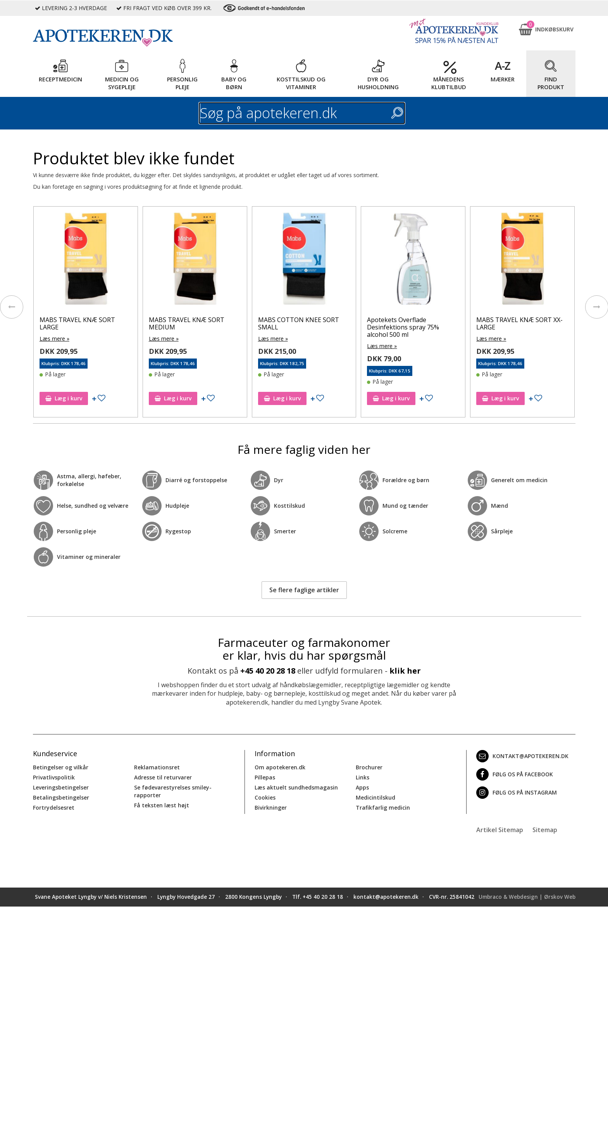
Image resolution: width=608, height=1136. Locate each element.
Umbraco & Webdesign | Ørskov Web (527, 896)
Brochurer (369, 767)
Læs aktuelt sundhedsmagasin (296, 787)
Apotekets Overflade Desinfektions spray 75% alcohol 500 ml (403, 327)
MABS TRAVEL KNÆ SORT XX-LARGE (519, 323)
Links (362, 777)
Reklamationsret (157, 767)
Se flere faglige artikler (304, 590)
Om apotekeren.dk (280, 767)
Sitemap (544, 830)
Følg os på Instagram (516, 792)
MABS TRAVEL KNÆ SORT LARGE (77, 323)
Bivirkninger (271, 807)
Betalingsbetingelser (61, 797)
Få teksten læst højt (161, 805)
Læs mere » (54, 338)
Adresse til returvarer (163, 777)
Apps (362, 787)
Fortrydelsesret (53, 807)
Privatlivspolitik (54, 777)
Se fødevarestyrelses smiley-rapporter (173, 791)
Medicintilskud (375, 797)
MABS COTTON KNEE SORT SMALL (298, 323)
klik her (405, 670)
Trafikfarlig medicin (383, 807)
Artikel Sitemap (499, 830)
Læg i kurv (63, 398)
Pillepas (265, 777)
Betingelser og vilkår (60, 767)
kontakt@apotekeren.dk (522, 756)
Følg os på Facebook (514, 774)
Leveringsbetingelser (61, 787)
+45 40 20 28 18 (267, 670)
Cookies (265, 797)
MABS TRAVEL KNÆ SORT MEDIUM (186, 323)
